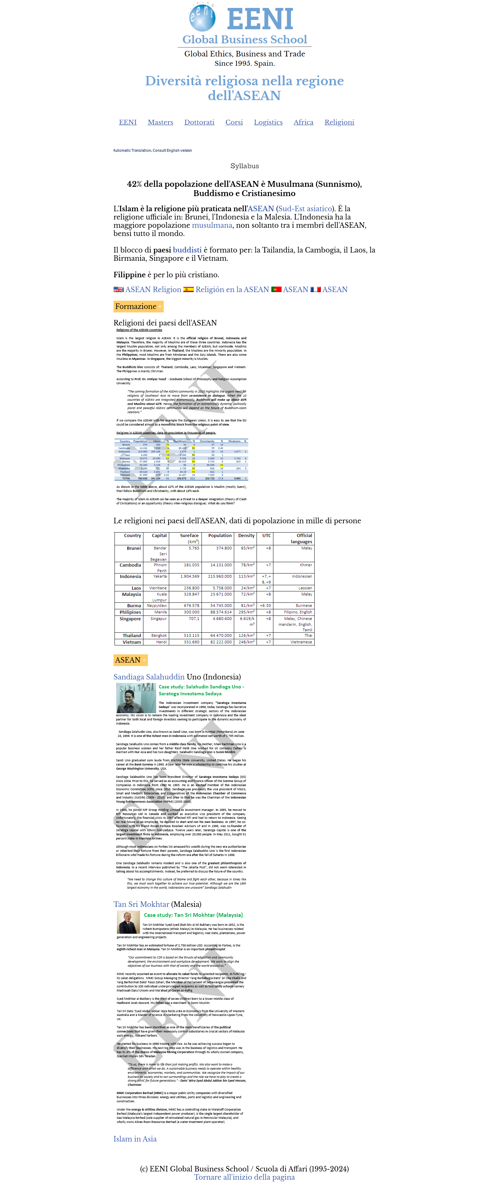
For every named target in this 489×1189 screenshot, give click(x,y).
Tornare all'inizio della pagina (244, 1177)
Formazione (135, 306)
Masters (160, 122)
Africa (304, 122)
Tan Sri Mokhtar (141, 904)
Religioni (340, 122)
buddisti (187, 250)
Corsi (234, 122)
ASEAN (261, 209)
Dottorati (199, 122)
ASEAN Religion (154, 290)
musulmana (212, 225)
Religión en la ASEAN (232, 290)
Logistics (268, 122)
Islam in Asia (135, 1139)
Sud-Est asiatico (305, 209)
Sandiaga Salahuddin (149, 677)
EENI (128, 122)
